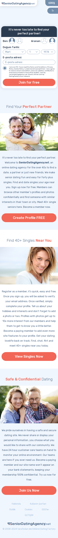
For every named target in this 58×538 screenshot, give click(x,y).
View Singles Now (29, 356)
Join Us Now (29, 490)
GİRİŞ (51, 3)
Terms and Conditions (38, 67)
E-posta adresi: (12, 57)
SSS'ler (45, 509)
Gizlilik (12, 509)
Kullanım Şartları (38, 504)
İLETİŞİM (29, 515)
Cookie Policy (19, 69)
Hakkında (16, 504)
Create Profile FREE (29, 218)
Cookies (28, 509)
